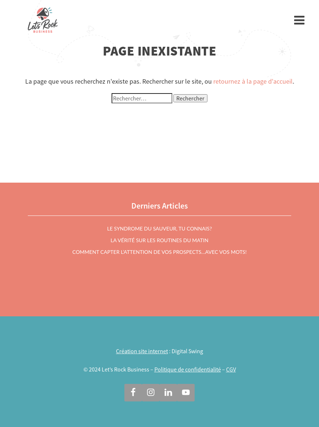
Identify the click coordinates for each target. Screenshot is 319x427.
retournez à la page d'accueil (253, 81)
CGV (231, 369)
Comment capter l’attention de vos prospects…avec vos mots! (159, 252)
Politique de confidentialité (187, 369)
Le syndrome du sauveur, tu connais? (159, 228)
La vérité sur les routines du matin (159, 240)
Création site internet (142, 351)
